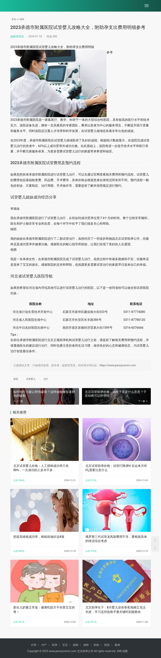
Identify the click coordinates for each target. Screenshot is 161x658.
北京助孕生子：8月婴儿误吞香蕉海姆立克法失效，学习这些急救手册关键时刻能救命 (115, 609)
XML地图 (122, 651)
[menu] (146, 6)
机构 (96, 644)
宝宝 (65, 644)
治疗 (45, 379)
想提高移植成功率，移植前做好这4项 (38, 537)
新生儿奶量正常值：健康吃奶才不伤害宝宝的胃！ (44, 609)
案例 (117, 644)
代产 (44, 644)
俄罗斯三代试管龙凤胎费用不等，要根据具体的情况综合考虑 (116, 539)
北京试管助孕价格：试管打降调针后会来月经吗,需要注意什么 (116, 468)
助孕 (54, 644)
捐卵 (75, 644)
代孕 (33, 644)
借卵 (22, 19)
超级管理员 (17, 36)
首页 (14, 19)
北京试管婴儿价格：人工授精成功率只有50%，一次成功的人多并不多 (41, 468)
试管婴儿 (30, 379)
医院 (15, 379)
